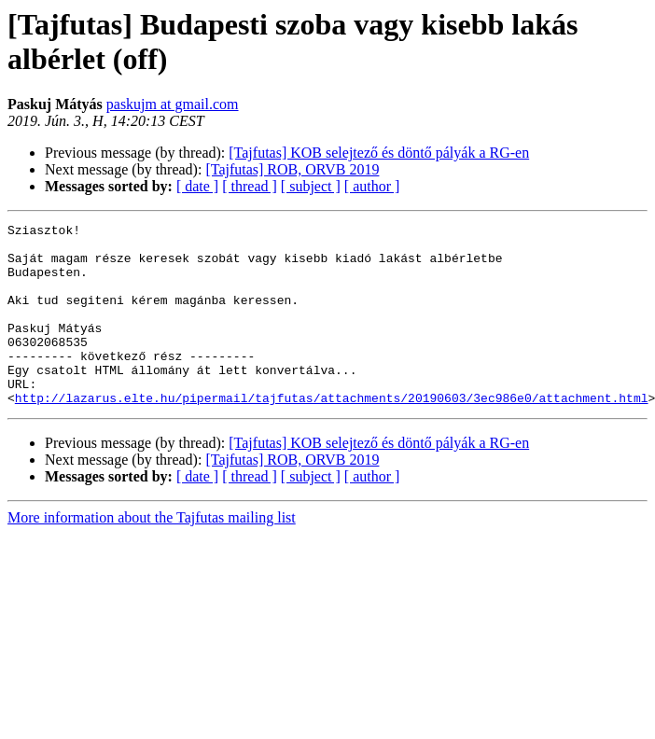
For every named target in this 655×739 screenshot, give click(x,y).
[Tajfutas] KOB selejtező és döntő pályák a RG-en (379, 152)
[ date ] (197, 186)
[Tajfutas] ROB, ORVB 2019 (292, 169)
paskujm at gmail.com (172, 104)
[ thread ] (249, 186)
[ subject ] (311, 186)
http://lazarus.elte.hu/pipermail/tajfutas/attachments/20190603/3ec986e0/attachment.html (331, 433)
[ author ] (372, 186)
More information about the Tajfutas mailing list (151, 554)
